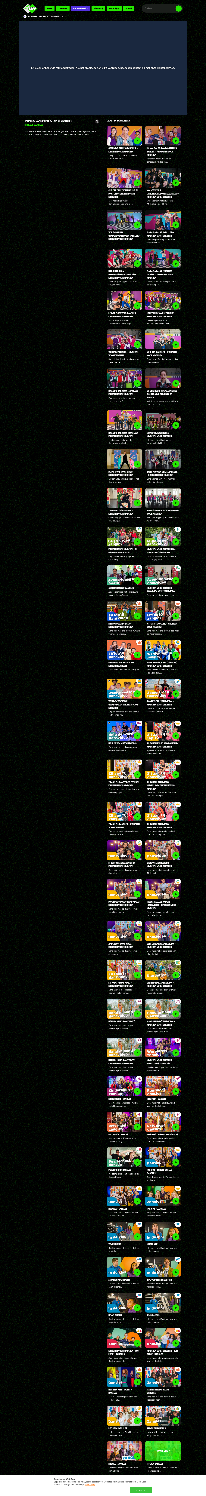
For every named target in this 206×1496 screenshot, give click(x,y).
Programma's (80, 8)
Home (49, 8)
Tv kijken (62, 8)
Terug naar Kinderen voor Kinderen (45, 16)
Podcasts (114, 8)
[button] (30, 106)
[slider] (103, 100)
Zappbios (98, 8)
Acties (128, 8)
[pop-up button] (170, 106)
